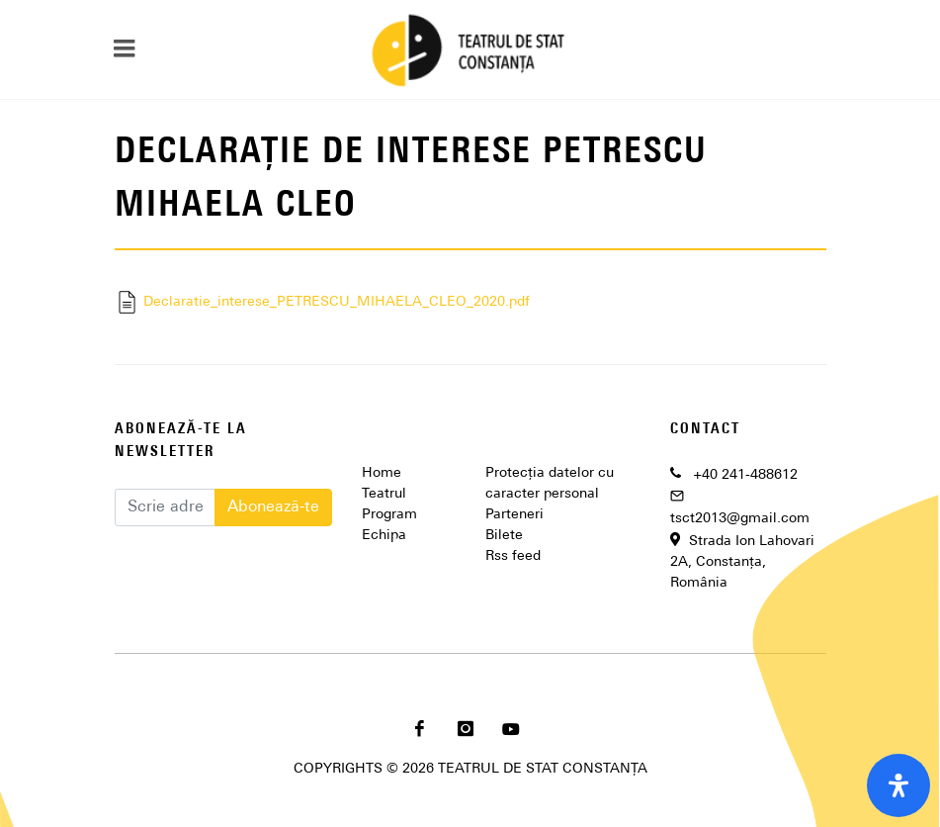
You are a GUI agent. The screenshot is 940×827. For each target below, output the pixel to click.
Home (381, 473)
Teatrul (384, 494)
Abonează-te (273, 507)
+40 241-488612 (745, 475)
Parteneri (514, 514)
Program (389, 514)
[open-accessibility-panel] (898, 785)
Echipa (384, 535)
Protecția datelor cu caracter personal (549, 484)
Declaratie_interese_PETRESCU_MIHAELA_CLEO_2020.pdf (322, 302)
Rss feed (513, 556)
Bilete (504, 535)
